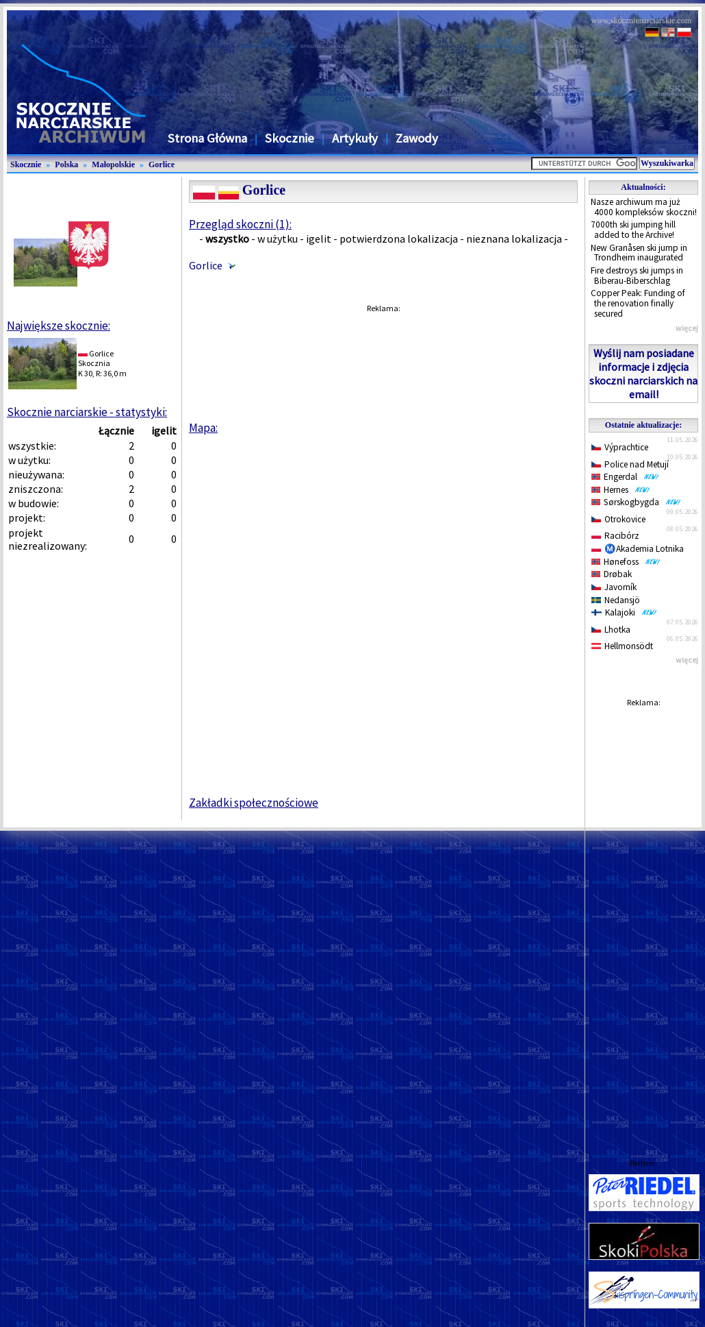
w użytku (277, 238)
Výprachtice (619, 447)
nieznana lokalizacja (514, 238)
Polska (66, 164)
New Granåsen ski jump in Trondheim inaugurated (639, 253)
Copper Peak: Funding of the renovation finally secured (638, 303)
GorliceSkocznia (96, 358)
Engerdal (625, 477)
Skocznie (289, 138)
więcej (687, 328)
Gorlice (162, 164)
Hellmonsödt (622, 646)
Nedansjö (615, 600)
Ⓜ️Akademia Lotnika (637, 549)
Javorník (614, 587)
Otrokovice (618, 519)
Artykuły (355, 138)
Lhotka (610, 629)
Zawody (417, 138)
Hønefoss (626, 562)
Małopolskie (113, 164)
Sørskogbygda (636, 502)
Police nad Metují (630, 464)
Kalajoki (624, 612)
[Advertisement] (643, 919)
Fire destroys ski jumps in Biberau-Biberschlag (637, 276)
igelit (318, 238)
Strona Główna (207, 138)
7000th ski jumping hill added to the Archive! (633, 230)
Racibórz (615, 535)
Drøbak (611, 574)
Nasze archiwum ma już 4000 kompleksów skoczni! (644, 207)
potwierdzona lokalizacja (398, 238)
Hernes (620, 490)
